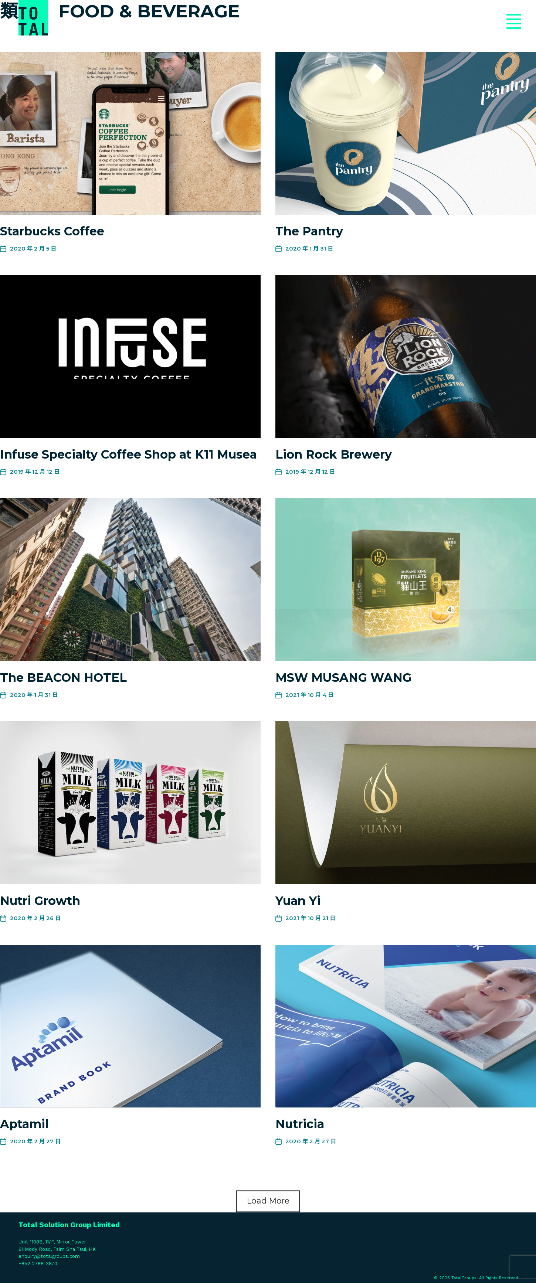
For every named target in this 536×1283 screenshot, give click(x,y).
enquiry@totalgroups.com (49, 1256)
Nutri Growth (40, 901)
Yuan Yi (297, 901)
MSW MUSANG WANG (343, 677)
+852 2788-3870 (37, 1263)
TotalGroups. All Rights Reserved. (485, 1278)
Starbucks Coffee (52, 231)
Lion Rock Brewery (333, 454)
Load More (268, 1201)
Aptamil (24, 1124)
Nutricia (299, 1124)
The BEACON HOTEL (63, 677)
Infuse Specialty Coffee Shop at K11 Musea (128, 454)
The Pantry (309, 231)
